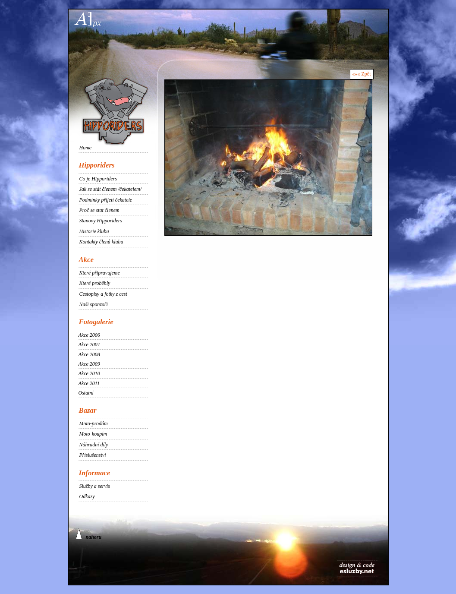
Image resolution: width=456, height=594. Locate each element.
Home (85, 148)
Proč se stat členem (99, 210)
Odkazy (87, 496)
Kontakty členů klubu (101, 242)
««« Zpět (361, 74)
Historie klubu (94, 231)
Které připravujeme (99, 273)
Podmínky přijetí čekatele (105, 200)
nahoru (89, 534)
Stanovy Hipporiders (101, 221)
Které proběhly (94, 283)
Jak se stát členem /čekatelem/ (110, 189)
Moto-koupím (93, 434)
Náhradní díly (93, 445)
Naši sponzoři (93, 304)
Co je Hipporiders (98, 179)
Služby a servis (94, 486)
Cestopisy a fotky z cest (103, 294)
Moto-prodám (93, 423)
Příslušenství (92, 455)
